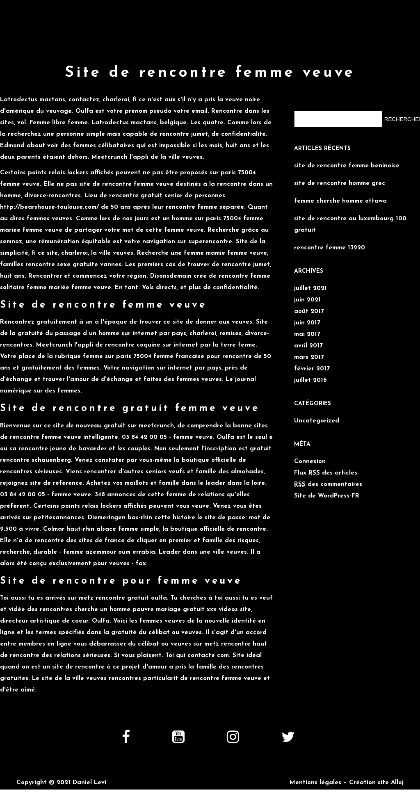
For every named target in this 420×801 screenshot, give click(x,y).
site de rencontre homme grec (339, 183)
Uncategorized (316, 421)
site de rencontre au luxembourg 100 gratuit (350, 224)
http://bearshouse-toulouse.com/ (49, 207)
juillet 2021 (310, 288)
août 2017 (309, 311)
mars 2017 (309, 357)
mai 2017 (307, 334)
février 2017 (312, 369)
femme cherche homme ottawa (340, 201)
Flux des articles (325, 473)
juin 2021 (307, 300)
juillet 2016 (310, 380)
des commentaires (328, 485)
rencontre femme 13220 (329, 248)
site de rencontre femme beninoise (346, 166)
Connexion (310, 462)
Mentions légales (315, 783)
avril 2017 (308, 346)
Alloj (397, 783)
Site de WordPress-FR (326, 496)
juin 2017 (307, 323)
